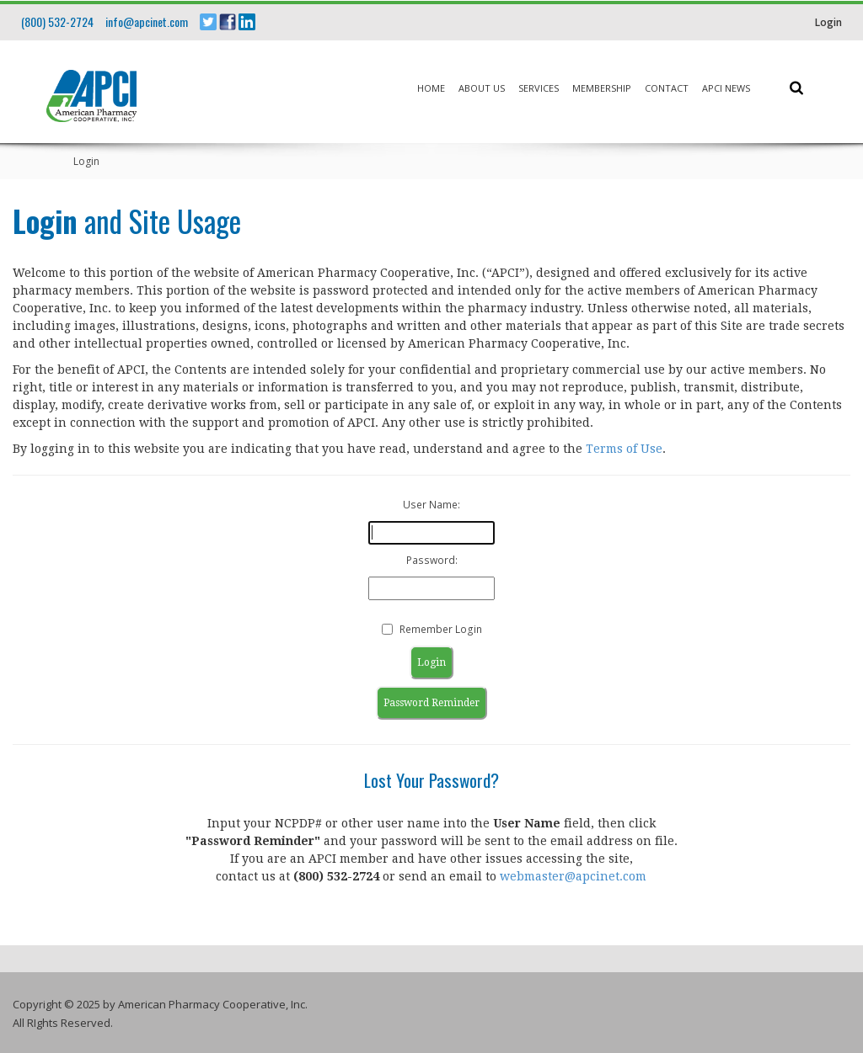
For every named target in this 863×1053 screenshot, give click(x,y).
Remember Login (440, 629)
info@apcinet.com (146, 21)
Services (538, 88)
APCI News (726, 88)
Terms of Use (624, 448)
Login (828, 22)
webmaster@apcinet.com (573, 876)
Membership (601, 88)
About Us (481, 88)
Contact (667, 88)
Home (431, 88)
